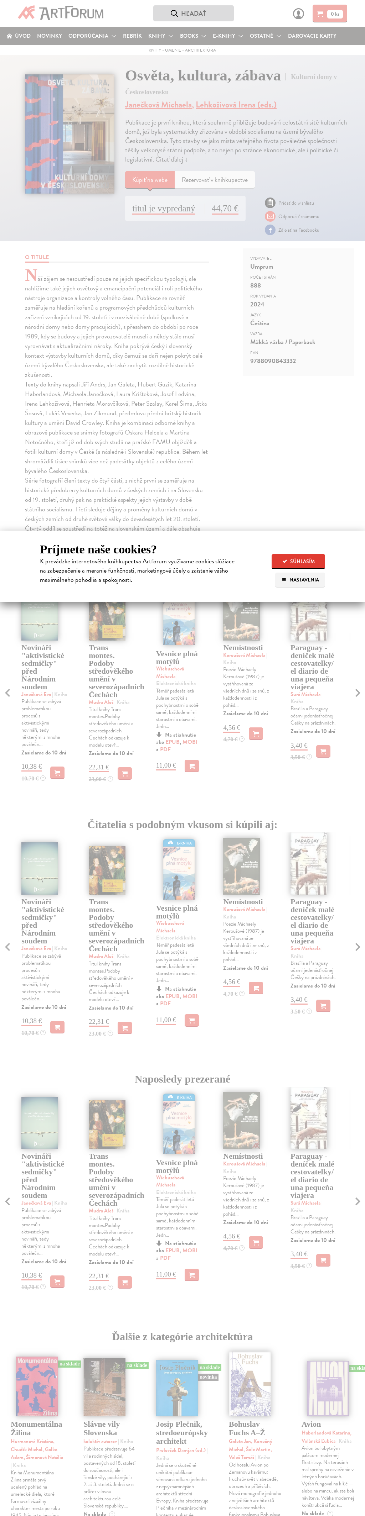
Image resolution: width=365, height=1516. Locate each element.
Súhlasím (298, 561)
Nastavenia (300, 580)
